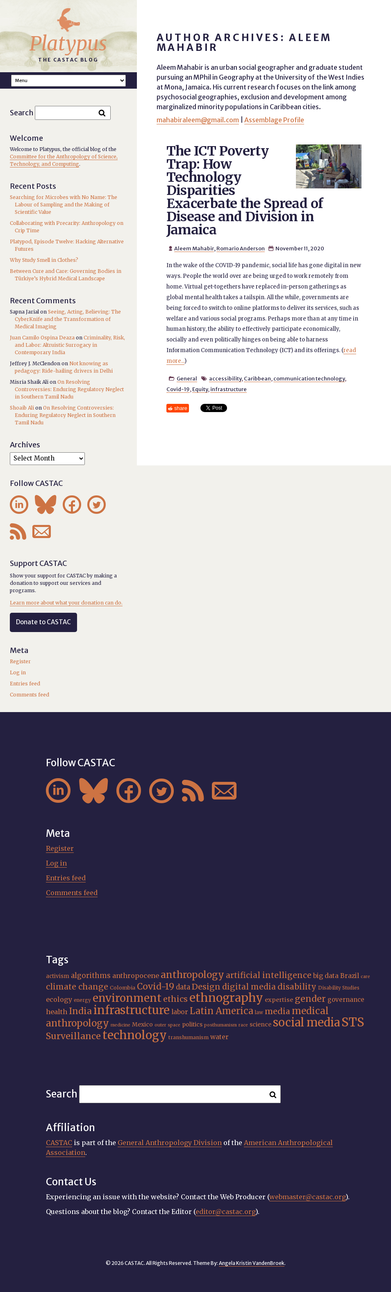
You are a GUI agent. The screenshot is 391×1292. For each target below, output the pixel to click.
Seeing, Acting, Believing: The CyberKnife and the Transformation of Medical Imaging (68, 319)
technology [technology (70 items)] (134, 1035)
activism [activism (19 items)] (57, 976)
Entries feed (25, 683)
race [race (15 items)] (243, 1025)
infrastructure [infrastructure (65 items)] (131, 1010)
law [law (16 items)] (259, 1012)
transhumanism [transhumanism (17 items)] (188, 1037)
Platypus (68, 43)
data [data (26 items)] (183, 987)
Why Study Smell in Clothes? (44, 260)
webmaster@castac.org (307, 1197)
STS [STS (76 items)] (352, 1022)
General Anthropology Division (170, 1143)
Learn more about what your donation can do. (66, 603)
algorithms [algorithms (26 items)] (91, 975)
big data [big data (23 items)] (326, 976)
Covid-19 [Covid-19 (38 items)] (155, 986)
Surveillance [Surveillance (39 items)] (73, 1036)
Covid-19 (178, 389)
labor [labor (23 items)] (179, 1012)
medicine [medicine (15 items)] (120, 1025)
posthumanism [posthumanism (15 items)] (220, 1025)
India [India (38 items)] (80, 1011)
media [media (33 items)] (277, 1011)
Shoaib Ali (22, 408)
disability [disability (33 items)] (296, 987)
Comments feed (29, 695)
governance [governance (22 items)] (345, 999)
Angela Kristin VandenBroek (251, 1263)
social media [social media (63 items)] (306, 1022)
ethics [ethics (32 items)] (175, 999)
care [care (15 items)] (365, 976)
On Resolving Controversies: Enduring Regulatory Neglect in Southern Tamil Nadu (69, 389)
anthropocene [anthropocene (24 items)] (135, 975)
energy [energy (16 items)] (82, 1000)
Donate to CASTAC (43, 622)
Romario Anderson (240, 248)
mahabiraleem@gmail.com (198, 120)
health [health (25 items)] (56, 1012)
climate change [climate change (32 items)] (77, 987)
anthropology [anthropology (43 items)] (192, 974)
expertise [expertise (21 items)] (279, 999)
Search (22, 112)
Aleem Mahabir (194, 248)
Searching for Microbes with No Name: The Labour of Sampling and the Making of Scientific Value (63, 204)
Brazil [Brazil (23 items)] (349, 976)
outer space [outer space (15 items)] (167, 1025)
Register (20, 661)
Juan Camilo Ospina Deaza (42, 337)
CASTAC (59, 1143)
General (187, 378)
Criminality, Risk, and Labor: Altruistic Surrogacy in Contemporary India (70, 344)
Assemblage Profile (274, 120)
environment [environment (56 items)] (127, 998)
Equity (200, 389)
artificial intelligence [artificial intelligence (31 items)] (268, 975)
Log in (18, 672)
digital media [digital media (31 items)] (249, 987)
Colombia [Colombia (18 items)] (122, 987)
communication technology (309, 378)
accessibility (225, 378)
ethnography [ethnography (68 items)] (226, 997)
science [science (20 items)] (260, 1024)
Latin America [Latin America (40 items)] (221, 1011)
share (180, 408)
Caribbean (257, 378)
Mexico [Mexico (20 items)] (142, 1024)
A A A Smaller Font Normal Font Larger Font (68, 81)
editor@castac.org (225, 1211)
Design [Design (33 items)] (206, 987)
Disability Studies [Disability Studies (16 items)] (338, 988)
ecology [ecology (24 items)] (59, 999)
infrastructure (228, 389)
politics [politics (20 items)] (192, 1024)
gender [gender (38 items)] (310, 998)
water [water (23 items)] (219, 1037)
